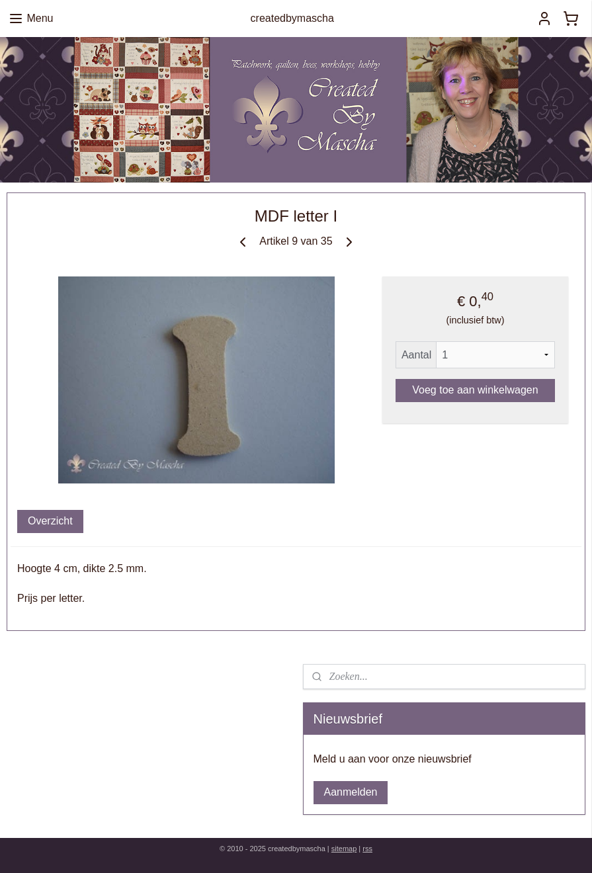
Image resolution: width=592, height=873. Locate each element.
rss (367, 848)
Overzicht (50, 520)
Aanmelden (351, 792)
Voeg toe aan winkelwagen (475, 389)
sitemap (344, 848)
